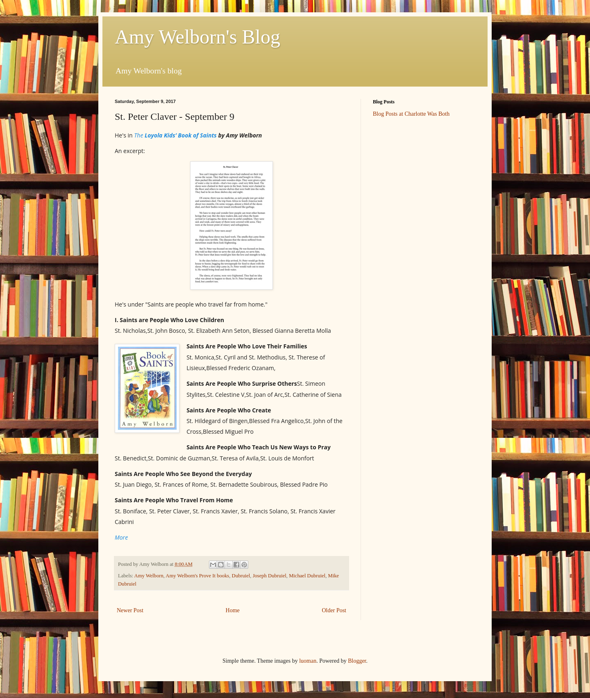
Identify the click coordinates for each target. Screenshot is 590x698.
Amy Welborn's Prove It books (197, 576)
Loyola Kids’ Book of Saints (179, 135)
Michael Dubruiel (307, 576)
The (138, 135)
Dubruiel (241, 576)
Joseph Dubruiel (269, 576)
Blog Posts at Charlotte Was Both (411, 114)
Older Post (334, 610)
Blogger (357, 661)
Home (233, 610)
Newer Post (130, 610)
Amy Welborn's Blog (197, 37)
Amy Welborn (148, 576)
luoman (307, 661)
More (121, 537)
